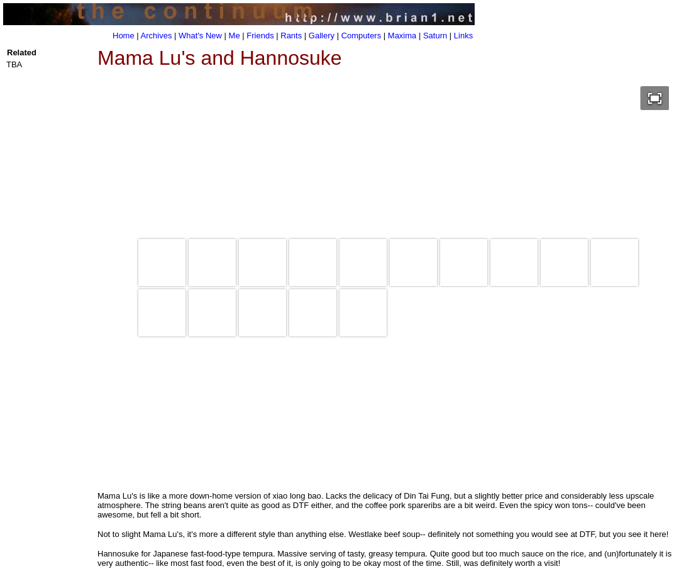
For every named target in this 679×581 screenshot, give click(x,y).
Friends (259, 35)
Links (463, 35)
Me (234, 35)
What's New (200, 35)
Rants (291, 35)
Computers (361, 35)
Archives (156, 35)
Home (124, 35)
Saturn (435, 35)
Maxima (402, 35)
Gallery (321, 35)
